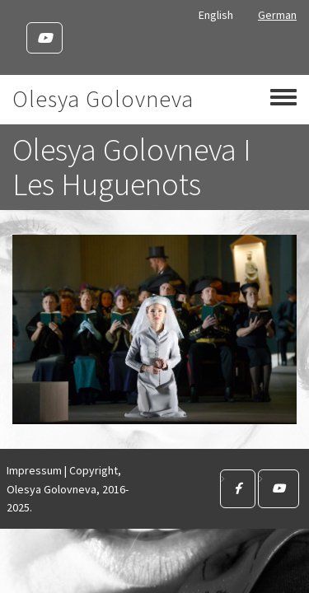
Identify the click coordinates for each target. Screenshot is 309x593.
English (216, 14)
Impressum (34, 470)
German (277, 14)
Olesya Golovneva (103, 99)
